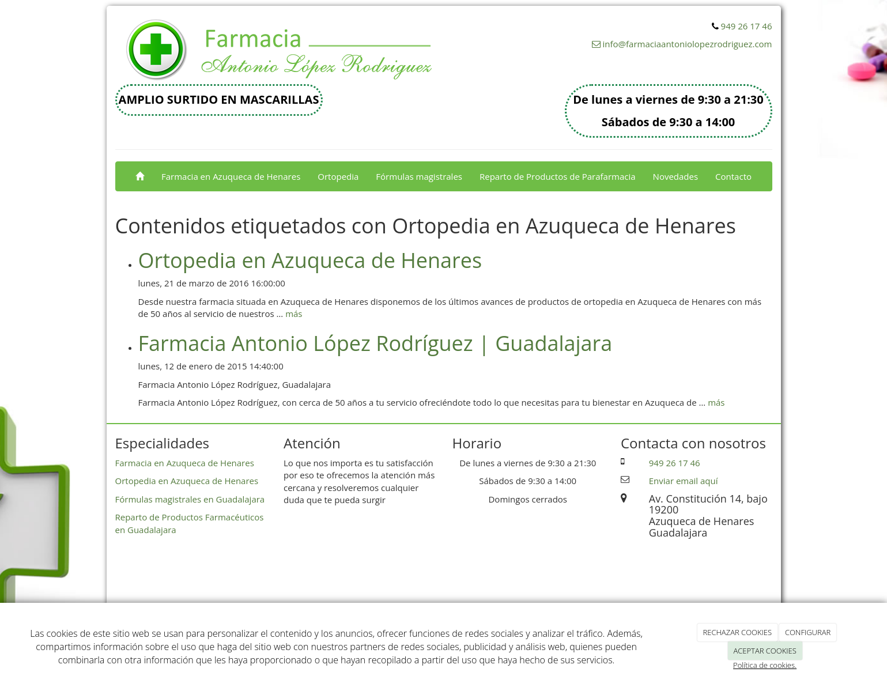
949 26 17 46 (746, 26)
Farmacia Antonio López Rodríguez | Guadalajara (375, 343)
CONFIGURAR (808, 632)
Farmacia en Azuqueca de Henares (230, 176)
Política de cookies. (765, 665)
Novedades (676, 176)
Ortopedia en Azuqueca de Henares (310, 260)
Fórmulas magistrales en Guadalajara (190, 499)
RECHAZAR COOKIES (737, 632)
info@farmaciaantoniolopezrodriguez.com (687, 44)
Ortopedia (338, 176)
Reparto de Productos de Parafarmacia (558, 176)
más (293, 313)
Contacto (733, 176)
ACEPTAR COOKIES (764, 650)
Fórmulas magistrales (419, 176)
